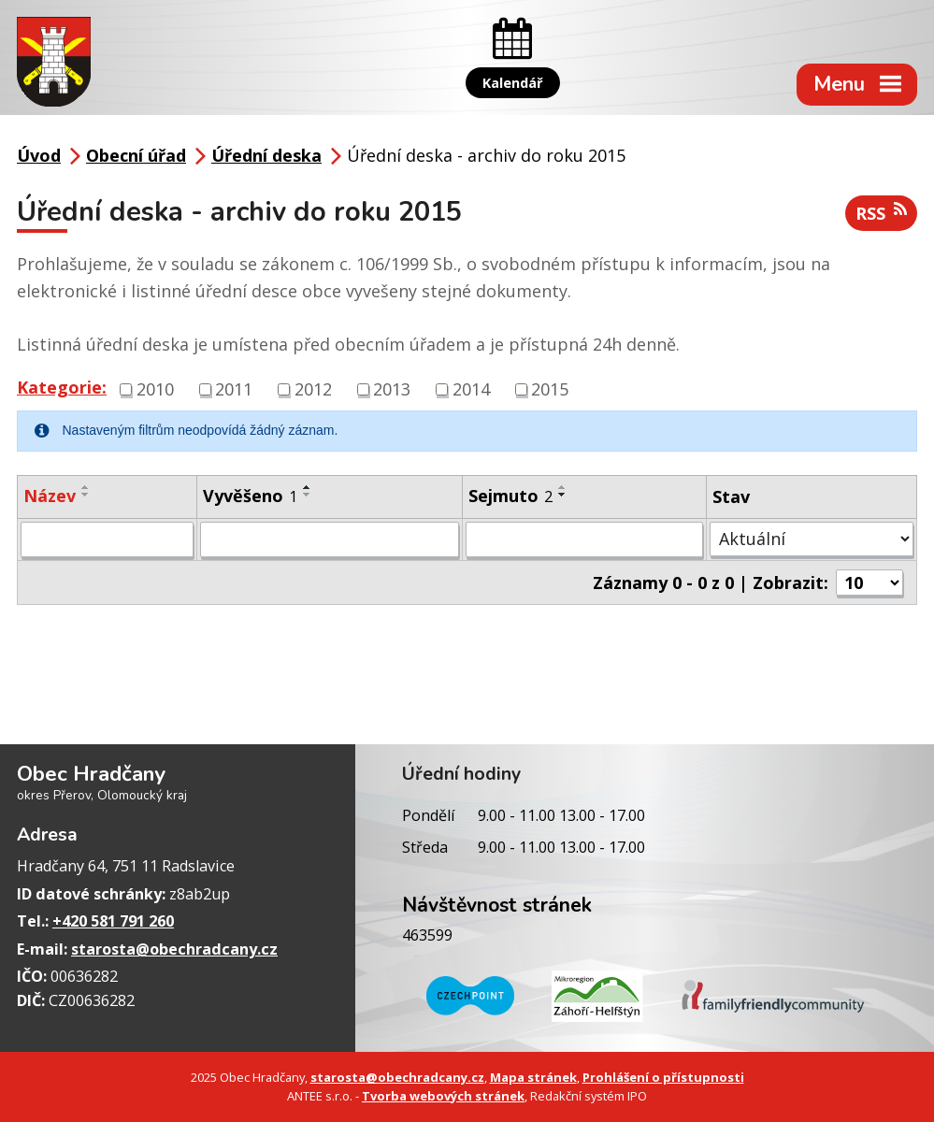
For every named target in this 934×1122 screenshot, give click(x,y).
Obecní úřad (136, 155)
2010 (155, 389)
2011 (233, 389)
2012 (313, 389)
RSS (881, 212)
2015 (549, 389)
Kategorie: (62, 387)
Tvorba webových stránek (443, 1095)
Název (49, 495)
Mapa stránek (533, 1077)
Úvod (39, 155)
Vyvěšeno (250, 495)
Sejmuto (510, 495)
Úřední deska (266, 155)
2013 (391, 389)
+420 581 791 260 (113, 921)
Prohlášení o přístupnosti (663, 1077)
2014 (471, 389)
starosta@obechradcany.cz (174, 949)
